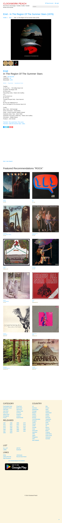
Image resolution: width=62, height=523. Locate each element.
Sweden (34, 416)
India (33, 438)
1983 (4, 429)
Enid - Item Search (8, 161)
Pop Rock (5, 412)
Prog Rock (10, 83)
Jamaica (48, 429)
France (47, 408)
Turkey (34, 422)
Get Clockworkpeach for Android (16, 466)
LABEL (5, 449)
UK (10, 78)
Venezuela (34, 430)
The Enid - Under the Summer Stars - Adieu (14, 123)
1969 (17, 423)
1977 (17, 426)
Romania (48, 421)
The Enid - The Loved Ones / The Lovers (13, 122)
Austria (47, 414)
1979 (4, 427)
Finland (47, 416)
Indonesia (48, 437)
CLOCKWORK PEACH (14, 3)
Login (57, 3)
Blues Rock (19, 408)
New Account (49, 3)
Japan (33, 435)
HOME (5, 17)
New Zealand (35, 440)
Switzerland (48, 412)
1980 (11, 427)
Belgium (34, 412)
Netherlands (35, 409)
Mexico (47, 427)
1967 (4, 423)
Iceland (47, 411)
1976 (11, 80)
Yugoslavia (48, 419)
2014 (11, 432)
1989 (17, 431)
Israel (47, 422)
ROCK (4, 83)
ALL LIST (5, 448)
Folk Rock (5, 409)
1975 (4, 426)
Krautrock (18, 414)
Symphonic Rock (19, 83)
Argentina (34, 432)
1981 (17, 427)
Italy (47, 406)
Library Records (7, 456)
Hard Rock (19, 409)
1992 (24, 431)
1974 (24, 424)
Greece (34, 414)
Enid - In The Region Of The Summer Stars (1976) (28, 14)
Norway (34, 417)
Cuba (33, 429)
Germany (34, 408)
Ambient (18, 416)
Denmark (48, 417)
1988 (11, 431)
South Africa (49, 433)
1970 (24, 423)
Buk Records (11, 76)
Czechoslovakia (36, 419)
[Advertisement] (31, 142)
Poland (34, 424)
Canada (34, 427)
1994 (4, 432)
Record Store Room (21, 456)
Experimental (19, 417)
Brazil (47, 430)
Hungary (34, 421)
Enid (10, 17)
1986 (24, 429)
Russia (47, 424)
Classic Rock (19, 411)
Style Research (7, 458)
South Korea (49, 435)
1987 (4, 431)
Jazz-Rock (5, 411)
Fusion (5, 417)
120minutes (19, 455)
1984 (11, 429)
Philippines (35, 437)
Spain (47, 409)
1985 (17, 429)
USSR (33, 425)
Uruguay (48, 432)
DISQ (4, 455)
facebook (18, 449)
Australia (48, 438)
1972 (11, 424)
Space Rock (6, 414)
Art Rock (18, 412)
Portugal (34, 411)
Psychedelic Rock (7, 406)
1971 (4, 424)
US (46, 425)
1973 (17, 424)
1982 (24, 427)
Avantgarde (6, 416)
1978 (24, 426)
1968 (11, 423)
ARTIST (18, 448)
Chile (33, 433)
